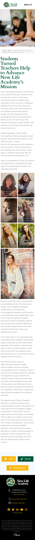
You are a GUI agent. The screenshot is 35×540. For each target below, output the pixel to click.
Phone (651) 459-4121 (19, 499)
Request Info (17, 468)
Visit (8, 459)
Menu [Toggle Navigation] (28, 5)
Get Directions (19, 494)
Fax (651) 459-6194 (18, 503)
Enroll (26, 459)
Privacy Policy (17, 513)
